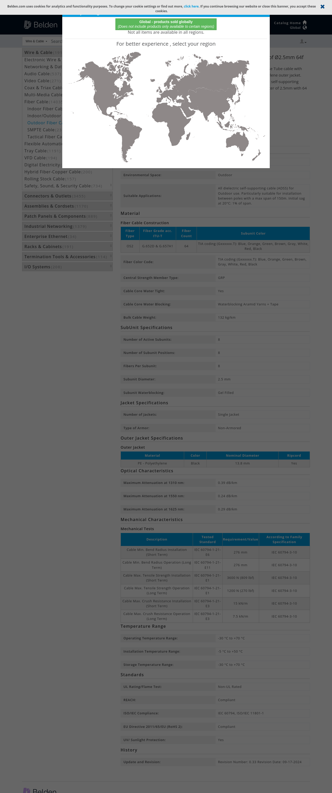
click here (191, 6)
